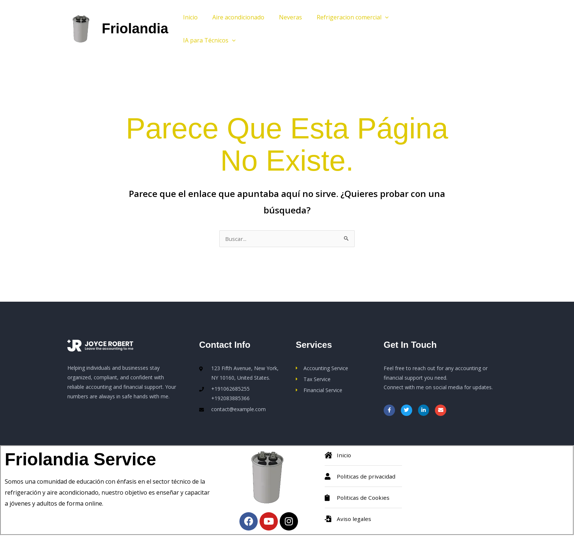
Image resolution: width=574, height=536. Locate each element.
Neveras (283, 17)
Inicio (189, 17)
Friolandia (135, 28)
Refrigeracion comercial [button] (342, 17)
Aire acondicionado (234, 17)
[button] (375, 17)
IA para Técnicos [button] (208, 40)
